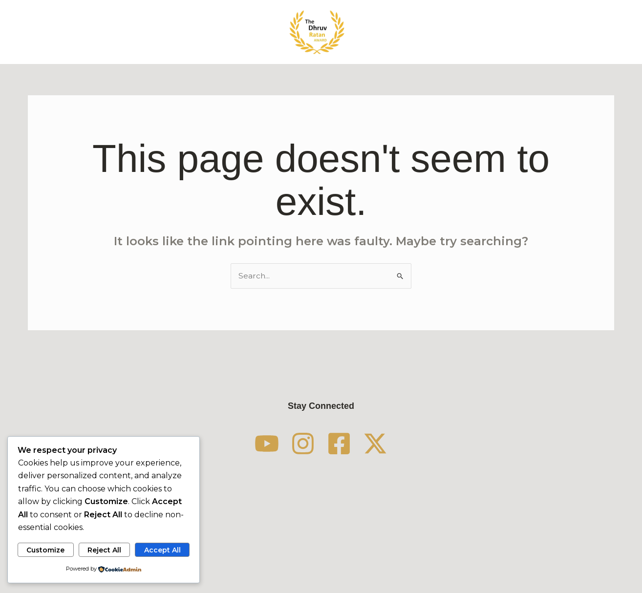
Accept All (162, 549)
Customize (45, 549)
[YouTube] (247, 443)
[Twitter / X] (394, 443)
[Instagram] (296, 443)
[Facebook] (345, 443)
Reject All (104, 549)
